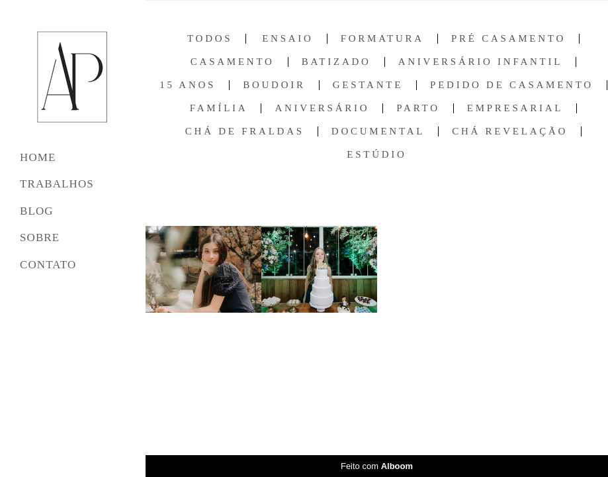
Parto (417, 108)
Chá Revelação (510, 131)
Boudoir (274, 85)
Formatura (382, 39)
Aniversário (322, 108)
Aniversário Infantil (480, 62)
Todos (209, 39)
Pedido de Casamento (511, 85)
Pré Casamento (508, 39)
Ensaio (288, 39)
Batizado (336, 62)
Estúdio (376, 155)
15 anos (187, 85)
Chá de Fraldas (244, 131)
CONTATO (48, 264)
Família (219, 108)
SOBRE (40, 237)
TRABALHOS (57, 184)
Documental (378, 131)
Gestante (368, 85)
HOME (38, 157)
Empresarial (515, 108)
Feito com (377, 466)
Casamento (233, 62)
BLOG (37, 211)
